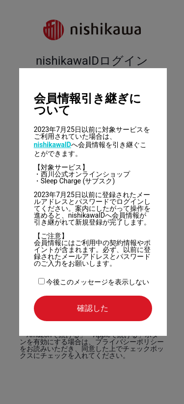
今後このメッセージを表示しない (93, 282)
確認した (92, 308)
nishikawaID (52, 145)
